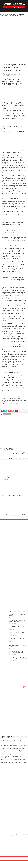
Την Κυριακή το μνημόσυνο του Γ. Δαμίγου (10, 744)
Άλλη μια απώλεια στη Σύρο (7, 739)
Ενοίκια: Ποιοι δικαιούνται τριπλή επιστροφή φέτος (12, 754)
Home (2, 14)
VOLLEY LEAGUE (12, 14)
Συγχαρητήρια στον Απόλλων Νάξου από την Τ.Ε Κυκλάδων (17, 621)
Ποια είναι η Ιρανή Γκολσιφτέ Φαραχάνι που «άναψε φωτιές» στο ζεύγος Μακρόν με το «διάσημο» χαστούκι (13, 749)
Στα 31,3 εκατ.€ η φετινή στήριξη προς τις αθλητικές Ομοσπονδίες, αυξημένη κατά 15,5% (12, 741)
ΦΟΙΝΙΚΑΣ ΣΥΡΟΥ (17, 74)
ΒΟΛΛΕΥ (6, 14)
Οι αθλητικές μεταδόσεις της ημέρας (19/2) (17, 454)
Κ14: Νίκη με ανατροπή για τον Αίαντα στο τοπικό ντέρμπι (17, 615)
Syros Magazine (7, 737)
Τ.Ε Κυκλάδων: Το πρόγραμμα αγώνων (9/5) (13, 515)
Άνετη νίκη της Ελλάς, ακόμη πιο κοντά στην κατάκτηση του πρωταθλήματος (10, 449)
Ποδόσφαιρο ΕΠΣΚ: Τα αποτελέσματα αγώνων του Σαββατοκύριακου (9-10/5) (18, 658)
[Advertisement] (14, 32)
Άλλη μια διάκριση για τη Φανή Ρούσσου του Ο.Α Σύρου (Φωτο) (16, 652)
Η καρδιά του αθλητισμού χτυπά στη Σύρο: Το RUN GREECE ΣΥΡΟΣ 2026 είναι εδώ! (18, 640)
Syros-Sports (5, 73)
